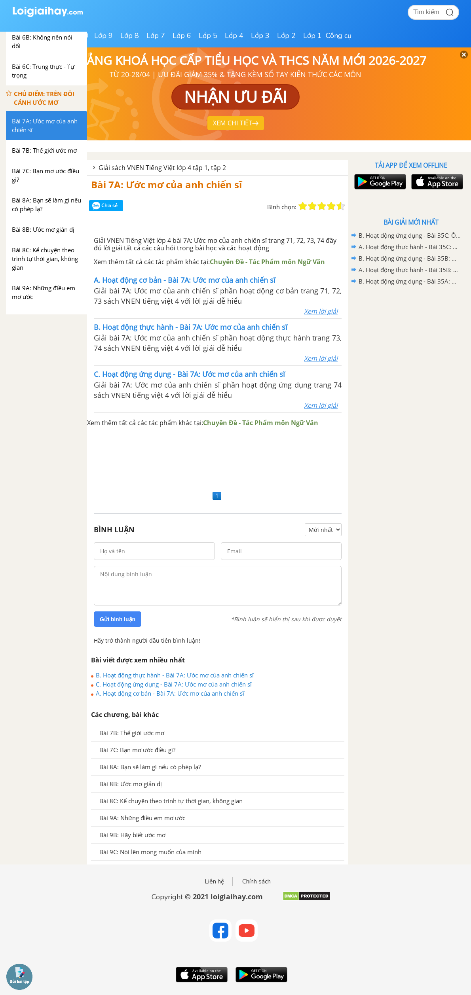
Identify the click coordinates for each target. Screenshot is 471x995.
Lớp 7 (155, 35)
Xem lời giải (321, 311)
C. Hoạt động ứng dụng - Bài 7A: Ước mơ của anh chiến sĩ (174, 684)
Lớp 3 (260, 35)
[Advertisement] (217, 458)
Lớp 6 (182, 35)
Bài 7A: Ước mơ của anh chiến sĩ (166, 184)
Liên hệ (214, 881)
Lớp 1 (312, 35)
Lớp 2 (286, 35)
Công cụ (338, 35)
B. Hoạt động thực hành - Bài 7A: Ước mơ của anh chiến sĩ (175, 675)
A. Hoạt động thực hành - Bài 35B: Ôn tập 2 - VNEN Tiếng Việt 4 (410, 270)
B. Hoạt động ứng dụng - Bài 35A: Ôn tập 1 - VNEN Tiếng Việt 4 (410, 281)
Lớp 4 (234, 35)
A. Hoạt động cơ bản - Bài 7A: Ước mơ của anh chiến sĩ (170, 693)
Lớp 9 (103, 35)
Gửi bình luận (117, 619)
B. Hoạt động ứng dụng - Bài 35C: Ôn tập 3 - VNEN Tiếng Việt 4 (410, 235)
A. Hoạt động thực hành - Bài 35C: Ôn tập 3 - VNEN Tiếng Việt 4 (410, 247)
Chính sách (256, 881)
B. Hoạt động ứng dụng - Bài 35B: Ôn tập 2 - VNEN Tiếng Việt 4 (410, 258)
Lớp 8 (129, 35)
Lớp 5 (208, 35)
